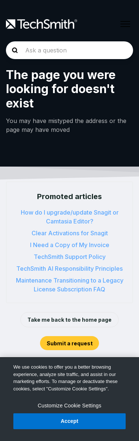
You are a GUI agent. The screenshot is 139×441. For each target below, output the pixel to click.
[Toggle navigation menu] (125, 24)
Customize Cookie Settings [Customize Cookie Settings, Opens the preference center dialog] (70, 405)
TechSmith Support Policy (70, 256)
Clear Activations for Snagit (70, 233)
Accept (70, 421)
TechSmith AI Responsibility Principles (69, 268)
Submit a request (70, 343)
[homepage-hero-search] (69, 50)
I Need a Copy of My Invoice (69, 245)
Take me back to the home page (69, 320)
